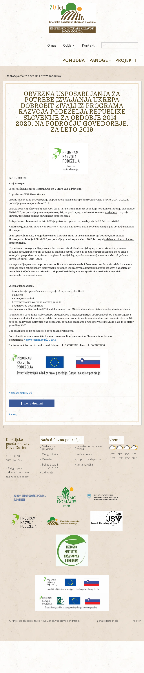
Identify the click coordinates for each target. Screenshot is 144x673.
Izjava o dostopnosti (107, 620)
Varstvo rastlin (85, 454)
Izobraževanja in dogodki (22, 75)
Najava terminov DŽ (20, 392)
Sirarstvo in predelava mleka (89, 447)
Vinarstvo (47, 459)
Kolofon (137, 620)
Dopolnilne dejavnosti (89, 459)
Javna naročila (85, 464)
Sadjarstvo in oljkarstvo (49, 447)
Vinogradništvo (50, 454)
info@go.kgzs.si (14, 468)
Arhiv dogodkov (51, 75)
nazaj (13, 414)
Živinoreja (47, 472)
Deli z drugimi (32, 403)
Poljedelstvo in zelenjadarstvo (50, 466)
